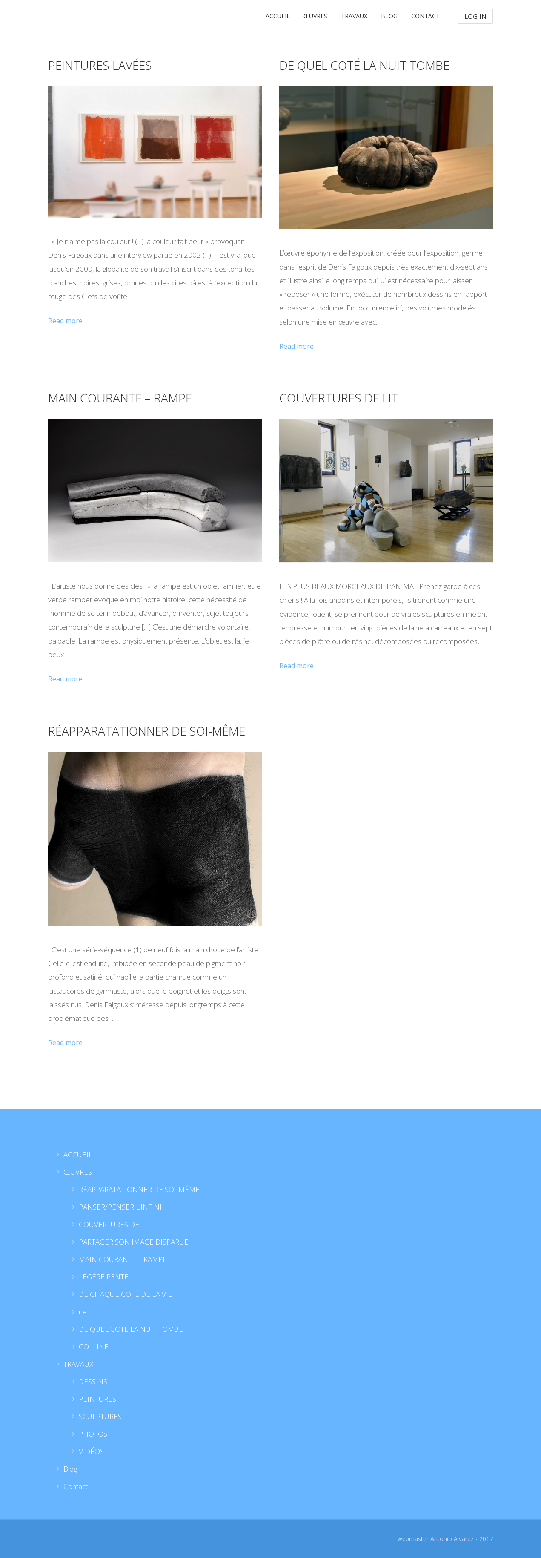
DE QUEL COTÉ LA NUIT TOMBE (364, 65)
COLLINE (94, 1346)
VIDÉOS (91, 1451)
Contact (425, 16)
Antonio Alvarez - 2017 (461, 1539)
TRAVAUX (354, 16)
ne (83, 1312)
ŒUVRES (315, 16)
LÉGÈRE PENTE (104, 1277)
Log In (475, 16)
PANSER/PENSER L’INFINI (120, 1207)
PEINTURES (97, 1399)
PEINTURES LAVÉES (100, 65)
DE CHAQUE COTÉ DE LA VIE (125, 1294)
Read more (65, 320)
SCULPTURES (100, 1416)
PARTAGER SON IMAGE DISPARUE (134, 1242)
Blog (389, 16)
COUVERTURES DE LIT (338, 398)
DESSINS (93, 1381)
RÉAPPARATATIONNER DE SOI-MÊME (146, 731)
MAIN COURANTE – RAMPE (120, 398)
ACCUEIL (278, 16)
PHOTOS (93, 1434)
